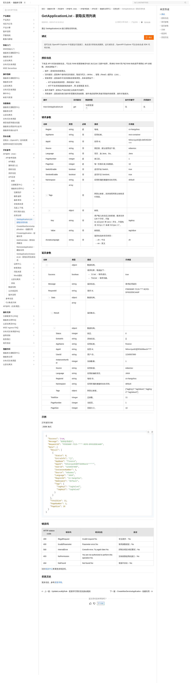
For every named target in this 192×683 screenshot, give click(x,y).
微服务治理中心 (105, 17)
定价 (55, 4)
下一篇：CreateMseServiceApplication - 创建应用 (131, 603)
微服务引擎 (17, 11)
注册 (175, 4)
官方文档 (6, 11)
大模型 (26, 4)
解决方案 (41, 4)
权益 (49, 4)
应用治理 (116, 17)
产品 (33, 4)
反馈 (100, 615)
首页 (43, 17)
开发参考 (61, 17)
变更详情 (58, 594)
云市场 (62, 4)
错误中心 (49, 581)
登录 (184, 4)
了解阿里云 (84, 4)
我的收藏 (147, 30)
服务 (76, 4)
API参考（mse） (72, 17)
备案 (162, 4)
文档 (157, 4)
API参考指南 (85, 17)
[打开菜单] (4, 4)
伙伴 (70, 4)
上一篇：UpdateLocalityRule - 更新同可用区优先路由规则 (66, 603)
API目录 (94, 17)
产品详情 (134, 30)
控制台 (169, 4)
